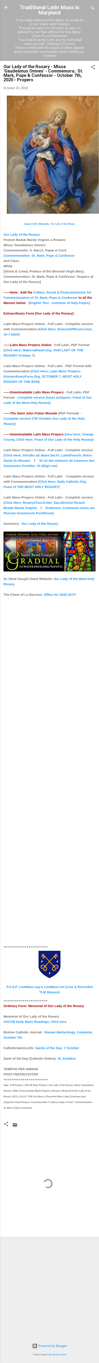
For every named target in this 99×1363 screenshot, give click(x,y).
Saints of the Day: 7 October (57, 1048)
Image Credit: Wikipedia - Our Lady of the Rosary (49, 224)
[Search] (92, 9)
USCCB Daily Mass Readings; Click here (35, 1022)
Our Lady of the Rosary (22, 234)
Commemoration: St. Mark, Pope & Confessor (39, 255)
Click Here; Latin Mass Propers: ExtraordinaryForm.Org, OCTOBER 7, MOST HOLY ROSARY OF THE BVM (43, 376)
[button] (92, 67)
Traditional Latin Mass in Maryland (49, 10)
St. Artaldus (67, 1058)
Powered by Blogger (49, 1346)
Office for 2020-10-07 (60, 594)
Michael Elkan (59, 1354)
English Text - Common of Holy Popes (59, 303)
